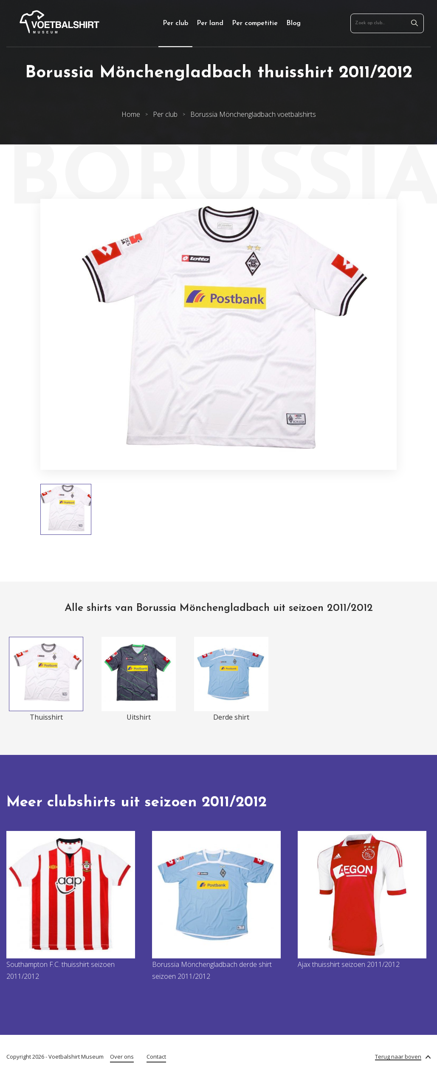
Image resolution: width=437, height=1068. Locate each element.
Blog (293, 23)
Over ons (122, 1056)
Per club (175, 23)
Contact (156, 1056)
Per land (210, 23)
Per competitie (255, 23)
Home (130, 114)
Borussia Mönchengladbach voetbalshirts (253, 114)
